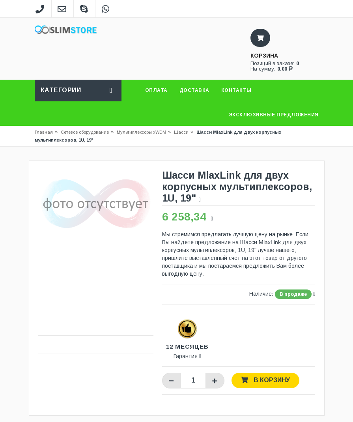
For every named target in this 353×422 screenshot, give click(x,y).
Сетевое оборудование (87, 132)
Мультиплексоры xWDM (141, 132)
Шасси (181, 132)
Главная (44, 132)
